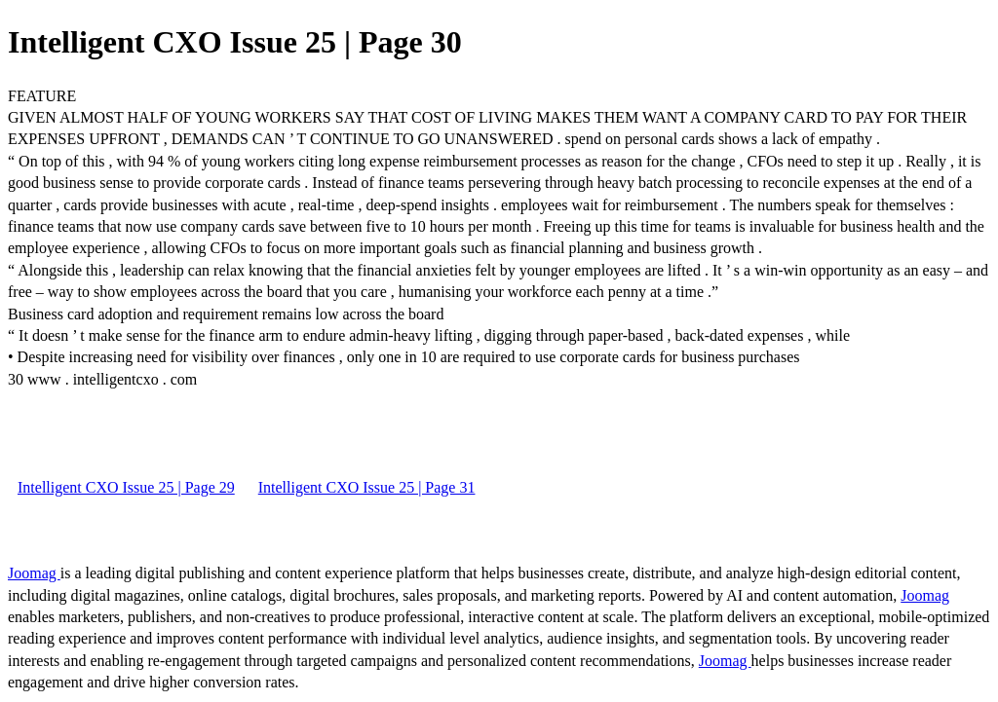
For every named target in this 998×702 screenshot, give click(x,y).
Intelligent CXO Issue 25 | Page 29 (126, 487)
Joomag (34, 573)
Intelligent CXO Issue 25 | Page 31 (367, 487)
